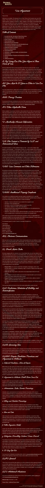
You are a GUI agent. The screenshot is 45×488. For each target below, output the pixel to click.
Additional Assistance (9, 58)
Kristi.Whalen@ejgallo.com (10, 233)
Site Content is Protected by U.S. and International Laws (16, 44)
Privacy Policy (37, 27)
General (6, 56)
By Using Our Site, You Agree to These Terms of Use (16, 36)
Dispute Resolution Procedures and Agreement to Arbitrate (17, 55)
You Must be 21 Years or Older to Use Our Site (14, 37)
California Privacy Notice (29, 104)
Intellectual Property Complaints (11, 47)
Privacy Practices (8, 39)
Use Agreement (35, 486)
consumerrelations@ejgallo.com (33, 454)
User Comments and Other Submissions (13, 45)
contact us (37, 475)
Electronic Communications (10, 48)
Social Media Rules (9, 50)
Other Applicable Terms (9, 40)
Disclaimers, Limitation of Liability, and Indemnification (16, 52)
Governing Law (8, 53)
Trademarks (41, 486)
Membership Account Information (11, 42)
